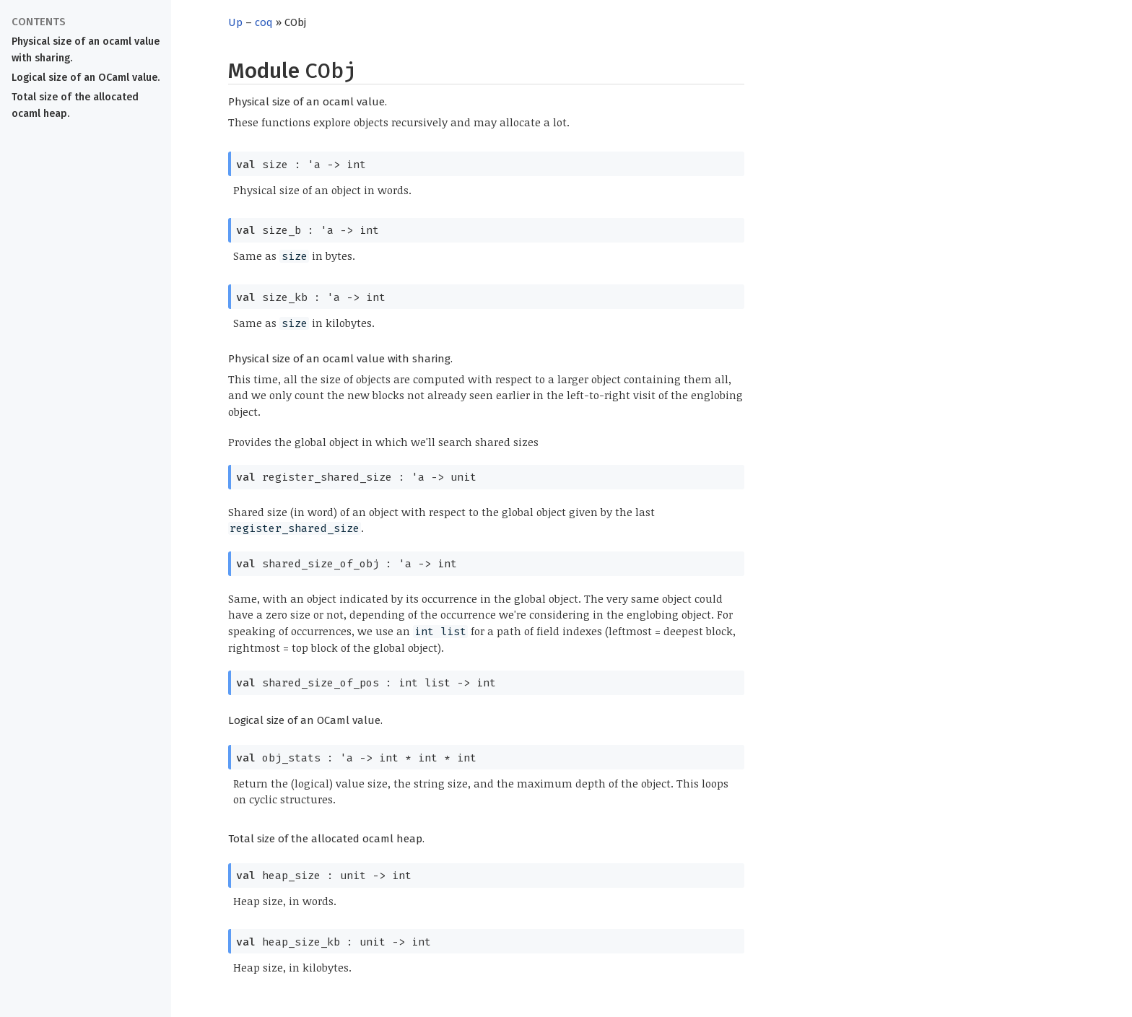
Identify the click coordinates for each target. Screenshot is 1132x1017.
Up (235, 22)
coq (264, 22)
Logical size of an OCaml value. (86, 77)
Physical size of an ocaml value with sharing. (86, 49)
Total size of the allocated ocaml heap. (75, 105)
